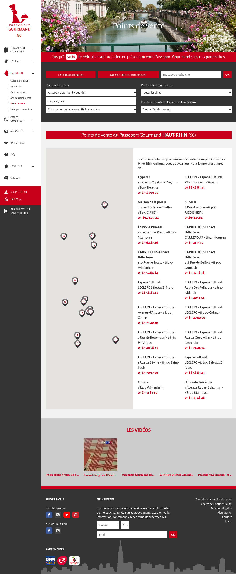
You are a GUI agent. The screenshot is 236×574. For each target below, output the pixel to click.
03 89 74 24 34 (195, 348)
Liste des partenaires (70, 74)
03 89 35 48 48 (195, 398)
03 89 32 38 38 (194, 273)
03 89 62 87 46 (148, 242)
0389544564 (194, 217)
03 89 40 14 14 (194, 298)
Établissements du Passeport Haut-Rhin (168, 102)
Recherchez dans (57, 85)
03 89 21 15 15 (194, 242)
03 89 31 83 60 (147, 392)
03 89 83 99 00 (148, 192)
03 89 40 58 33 (148, 348)
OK (173, 534)
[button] (63, 237)
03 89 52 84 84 (148, 273)
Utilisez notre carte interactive (128, 74)
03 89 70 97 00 (148, 373)
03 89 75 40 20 (148, 323)
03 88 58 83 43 (195, 187)
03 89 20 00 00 (195, 317)
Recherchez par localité (157, 85)
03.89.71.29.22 (148, 217)
